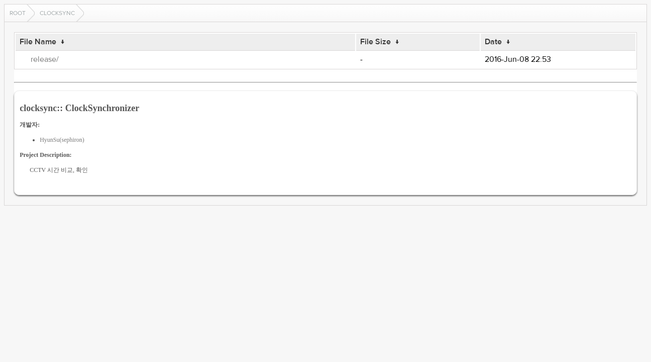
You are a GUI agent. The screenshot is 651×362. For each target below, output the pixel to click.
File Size (375, 42)
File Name (38, 42)
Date (493, 42)
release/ (45, 59)
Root (18, 13)
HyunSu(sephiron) (62, 139)
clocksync (57, 13)
